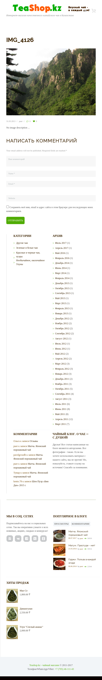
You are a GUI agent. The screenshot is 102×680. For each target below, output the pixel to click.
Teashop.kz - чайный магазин (44, 665)
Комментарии (80, 523)
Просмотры (61, 523)
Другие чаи (22, 242)
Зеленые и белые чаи (27, 247)
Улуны (19, 263)
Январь (61, 313)
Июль (60, 242)
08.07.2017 (72, 538)
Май (60, 252)
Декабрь (62, 262)
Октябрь (62, 288)
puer (21, 121)
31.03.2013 (10, 121)
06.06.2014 (72, 566)
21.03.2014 (72, 549)
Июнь (61, 267)
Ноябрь (61, 323)
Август (61, 338)
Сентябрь (62, 293)
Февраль (62, 257)
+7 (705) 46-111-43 (64, 668)
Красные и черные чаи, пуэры (28, 254)
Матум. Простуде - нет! (81, 545)
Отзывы (34, 440)
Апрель (61, 247)
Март (60, 273)
